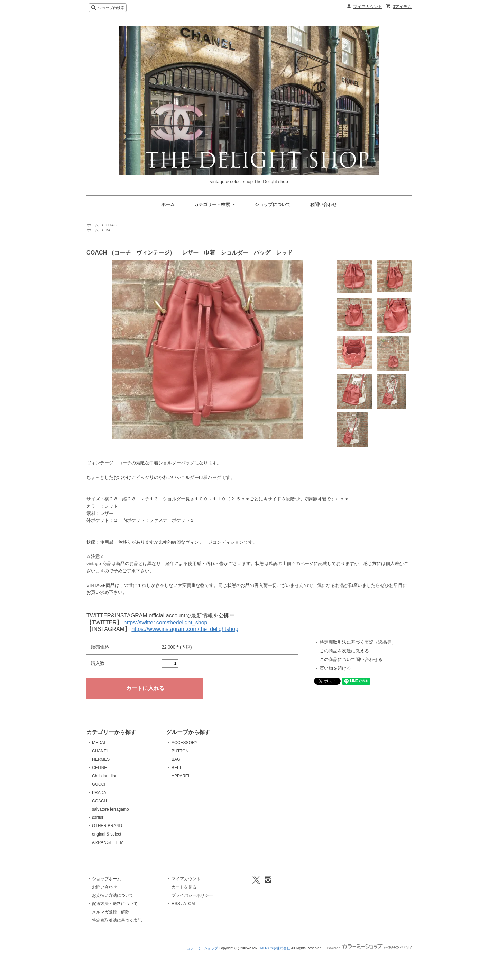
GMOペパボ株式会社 (274, 948)
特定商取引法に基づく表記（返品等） (358, 642)
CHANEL (100, 751)
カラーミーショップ (202, 948)
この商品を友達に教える (344, 650)
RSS (176, 903)
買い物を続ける (335, 668)
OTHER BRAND (107, 825)
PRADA (99, 792)
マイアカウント (367, 6)
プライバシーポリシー (192, 895)
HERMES (101, 759)
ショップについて (272, 204)
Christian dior (104, 776)
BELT (177, 767)
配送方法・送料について (115, 903)
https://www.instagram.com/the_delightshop (184, 629)
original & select (106, 834)
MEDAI (98, 742)
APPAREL (181, 776)
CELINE (99, 767)
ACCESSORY (184, 742)
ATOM (189, 903)
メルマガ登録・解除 (110, 912)
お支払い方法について (112, 895)
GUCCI (98, 784)
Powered (369, 948)
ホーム (168, 204)
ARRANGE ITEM (107, 842)
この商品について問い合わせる (351, 659)
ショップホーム (106, 878)
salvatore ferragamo (110, 809)
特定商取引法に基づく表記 (117, 920)
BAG (109, 230)
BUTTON (180, 751)
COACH (112, 225)
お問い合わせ (323, 204)
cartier (97, 817)
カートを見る (184, 887)
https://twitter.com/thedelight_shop (166, 622)
